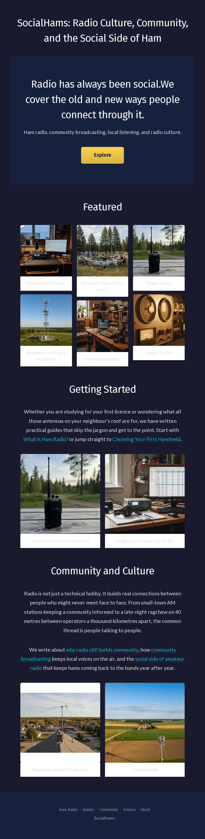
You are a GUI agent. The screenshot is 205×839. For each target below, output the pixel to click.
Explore (102, 155)
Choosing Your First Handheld (146, 439)
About (145, 809)
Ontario (129, 809)
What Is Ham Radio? (45, 439)
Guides (88, 809)
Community (108, 809)
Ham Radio (68, 809)
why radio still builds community (102, 650)
